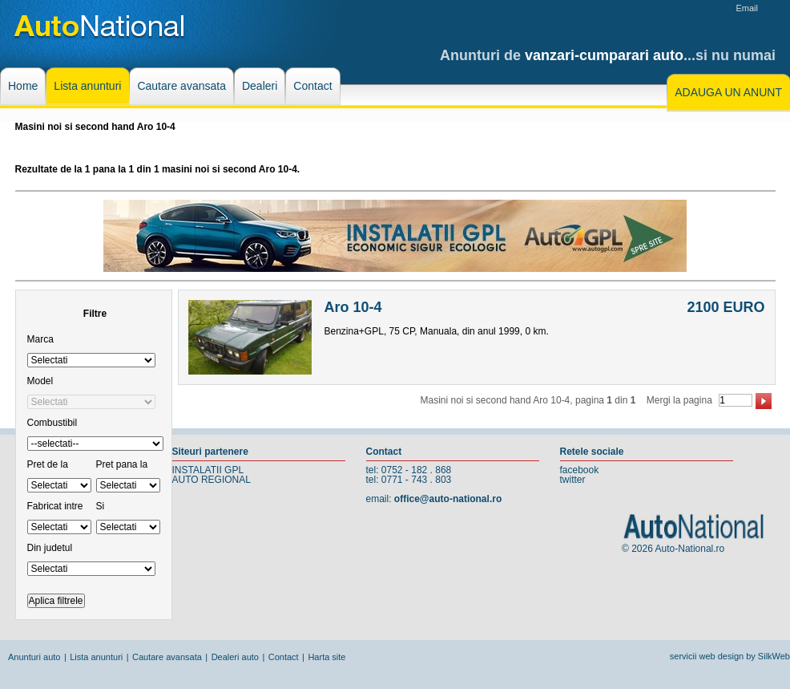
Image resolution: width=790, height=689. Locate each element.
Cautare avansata (167, 657)
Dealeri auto (235, 657)
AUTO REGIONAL (211, 479)
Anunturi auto (34, 657)
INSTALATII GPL (208, 470)
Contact (283, 657)
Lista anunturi (96, 657)
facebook (579, 470)
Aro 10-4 (353, 307)
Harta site (326, 657)
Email (747, 8)
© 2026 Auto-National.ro (673, 548)
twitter (573, 479)
